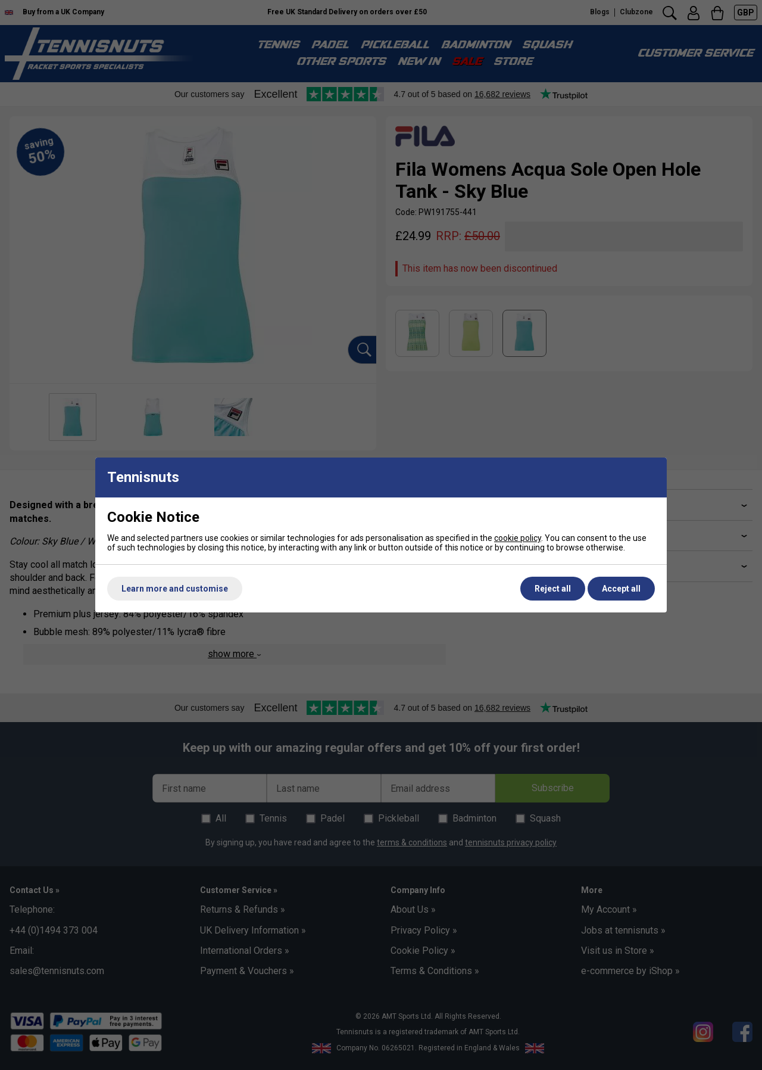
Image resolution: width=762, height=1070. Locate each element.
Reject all (553, 588)
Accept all (621, 588)
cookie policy (517, 538)
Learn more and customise (174, 588)
